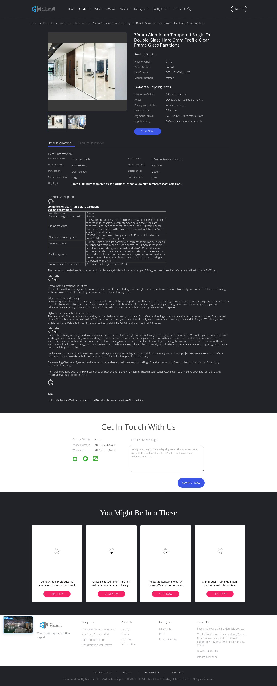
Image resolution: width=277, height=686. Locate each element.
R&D (161, 634)
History (125, 629)
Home (71, 9)
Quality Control (160, 9)
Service (125, 634)
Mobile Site (177, 672)
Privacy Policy (151, 672)
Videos (98, 9)
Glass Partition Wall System (97, 645)
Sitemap (127, 672)
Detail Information (59, 143)
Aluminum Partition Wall (95, 634)
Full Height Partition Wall (61, 400)
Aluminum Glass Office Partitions (128, 400)
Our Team (127, 639)
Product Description (92, 143)
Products (84, 9)
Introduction (128, 644)
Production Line (168, 639)
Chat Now (147, 131)
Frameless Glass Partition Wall (99, 629)
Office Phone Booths (93, 639)
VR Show (110, 9)
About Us (125, 9)
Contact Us (179, 9)
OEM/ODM (165, 629)
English (239, 9)
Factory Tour (141, 9)
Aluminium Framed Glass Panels (92, 400)
